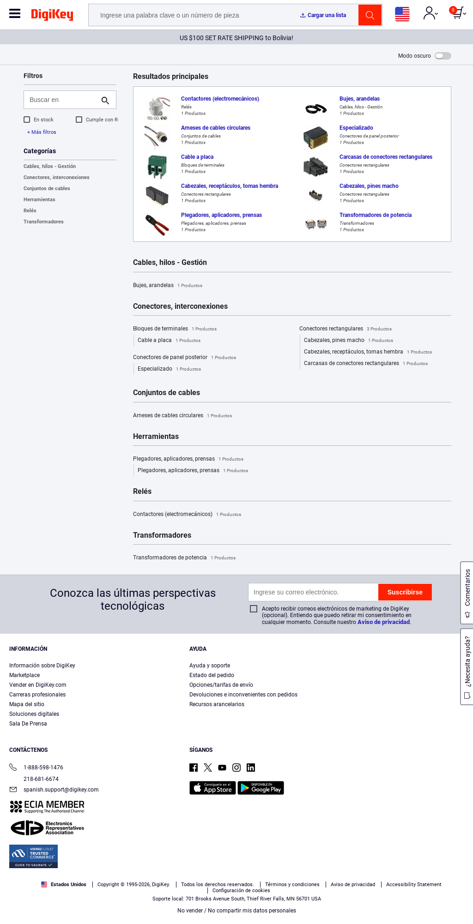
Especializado (169, 369)
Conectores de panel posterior (184, 357)
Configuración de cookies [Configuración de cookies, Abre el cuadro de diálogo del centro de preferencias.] (351, 890)
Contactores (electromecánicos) (187, 514)
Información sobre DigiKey (42, 665)
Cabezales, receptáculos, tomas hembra (368, 352)
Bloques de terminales (175, 329)
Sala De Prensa (28, 723)
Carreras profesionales (37, 694)
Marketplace (24, 675)
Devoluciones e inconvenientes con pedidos (243, 694)
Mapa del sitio (26, 704)
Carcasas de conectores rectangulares (366, 363)
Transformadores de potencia (184, 558)
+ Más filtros (41, 132)
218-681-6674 (34, 779)
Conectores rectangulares (345, 329)
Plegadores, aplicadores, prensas (188, 459)
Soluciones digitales (34, 714)
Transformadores (44, 221)
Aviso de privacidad (384, 621)
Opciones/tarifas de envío (221, 685)
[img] (52, 16)
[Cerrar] (458, 889)
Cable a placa (169, 340)
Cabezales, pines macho (348, 340)
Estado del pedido (211, 675)
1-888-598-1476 (36, 768)
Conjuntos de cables (47, 188)
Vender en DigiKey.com (38, 685)
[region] (236, 890)
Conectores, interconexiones (57, 177)
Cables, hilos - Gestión (50, 166)
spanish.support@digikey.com (54, 790)
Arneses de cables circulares (182, 415)
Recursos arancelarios (216, 704)
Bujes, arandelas (167, 285)
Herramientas (39, 199)
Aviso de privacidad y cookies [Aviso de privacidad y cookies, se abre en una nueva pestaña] (71, 914)
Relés (30, 210)
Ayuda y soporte (209, 665)
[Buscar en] (62, 100)
